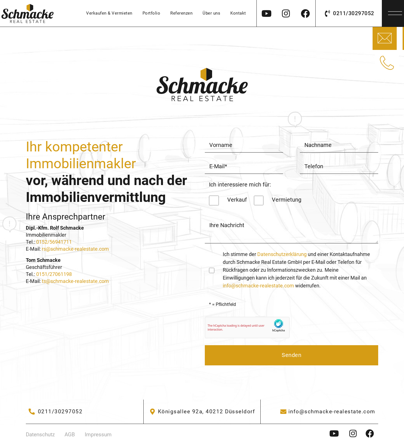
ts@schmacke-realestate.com (75, 281)
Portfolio (151, 13)
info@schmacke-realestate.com (259, 286)
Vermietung (286, 200)
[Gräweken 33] (202, 412)
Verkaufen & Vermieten (109, 13)
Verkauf (237, 200)
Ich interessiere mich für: (240, 184)
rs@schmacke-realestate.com (75, 249)
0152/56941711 (54, 242)
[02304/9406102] (55, 412)
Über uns (211, 13)
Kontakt (238, 13)
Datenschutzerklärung (282, 254)
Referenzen (181, 13)
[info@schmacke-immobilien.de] (327, 412)
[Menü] (395, 11)
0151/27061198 (54, 274)
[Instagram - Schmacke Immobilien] (336, 433)
